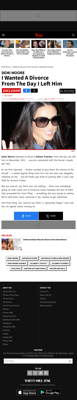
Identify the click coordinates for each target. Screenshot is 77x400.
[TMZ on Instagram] (46, 372)
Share (26, 216)
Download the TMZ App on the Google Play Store (50, 392)
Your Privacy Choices (11, 306)
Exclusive (15, 268)
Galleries (6, 330)
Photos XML (7, 341)
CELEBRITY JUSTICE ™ (39, 263)
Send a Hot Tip (45, 295)
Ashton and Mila (57, 268)
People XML (7, 337)
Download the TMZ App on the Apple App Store (27, 392)
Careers (43, 299)
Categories (7, 323)
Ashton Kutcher (29, 258)
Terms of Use (8, 299)
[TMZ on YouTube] (40, 372)
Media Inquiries (46, 306)
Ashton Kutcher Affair (35, 268)
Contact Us (44, 292)
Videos (5, 344)
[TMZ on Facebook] (29, 372)
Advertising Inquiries (48, 302)
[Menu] (3, 34)
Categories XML (9, 327)
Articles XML (8, 313)
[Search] (73, 34)
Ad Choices (7, 302)
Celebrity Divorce (60, 263)
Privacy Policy (33, 356)
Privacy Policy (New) (11, 295)
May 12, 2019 (49, 99)
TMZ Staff (8, 95)
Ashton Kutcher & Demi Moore (55, 258)
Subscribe (70, 361)
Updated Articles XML (11, 320)
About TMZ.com (9, 292)
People (5, 334)
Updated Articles (9, 316)
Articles (6, 309)
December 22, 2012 (17, 99)
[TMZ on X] (35, 372)
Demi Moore (12, 258)
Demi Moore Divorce (16, 263)
